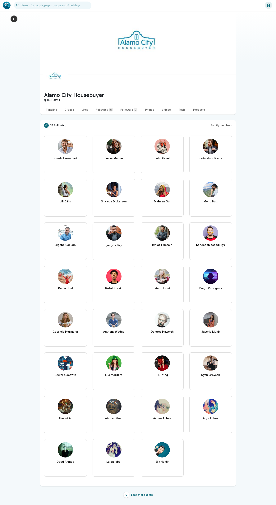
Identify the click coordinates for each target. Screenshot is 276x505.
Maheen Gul (162, 201)
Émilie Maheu (114, 158)
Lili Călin (65, 201)
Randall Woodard (65, 158)
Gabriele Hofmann (65, 331)
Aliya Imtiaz (210, 418)
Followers (128, 109)
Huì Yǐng (162, 375)
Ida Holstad (162, 288)
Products (199, 109)
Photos (149, 109)
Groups (69, 109)
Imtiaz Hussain (162, 245)
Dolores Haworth (162, 331)
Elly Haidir (162, 461)
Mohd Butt (211, 201)
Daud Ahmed (65, 461)
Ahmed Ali (65, 418)
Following (104, 109)
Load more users (138, 495)
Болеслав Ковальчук (210, 245)
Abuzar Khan (113, 418)
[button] (52, 5)
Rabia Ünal (65, 288)
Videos (166, 109)
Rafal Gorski (113, 288)
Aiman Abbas (162, 418)
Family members (221, 125)
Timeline (51, 109)
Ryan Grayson (210, 375)
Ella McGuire (113, 375)
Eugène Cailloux (65, 245)
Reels (182, 109)
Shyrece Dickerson (114, 201)
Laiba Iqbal (113, 461)
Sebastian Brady (211, 158)
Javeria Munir (210, 331)
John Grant (162, 158)
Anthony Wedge (113, 331)
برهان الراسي (113, 245)
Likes (85, 109)
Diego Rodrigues (210, 288)
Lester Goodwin (65, 375)
